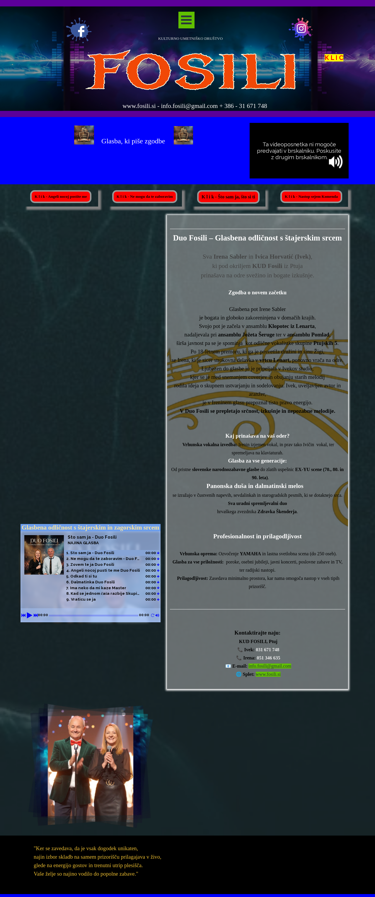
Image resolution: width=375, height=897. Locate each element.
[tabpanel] (82, 31)
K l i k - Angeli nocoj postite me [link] (61, 196)
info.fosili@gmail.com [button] (269, 666)
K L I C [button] (334, 58)
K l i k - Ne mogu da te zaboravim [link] (145, 196)
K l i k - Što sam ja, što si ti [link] (228, 196)
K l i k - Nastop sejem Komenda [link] (311, 196)
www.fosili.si (268, 674)
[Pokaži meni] (186, 20)
